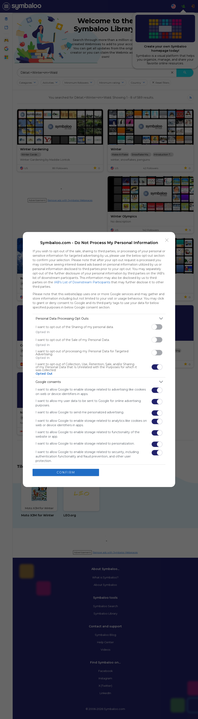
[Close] (167, 240)
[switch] (156, 327)
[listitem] (99, 318)
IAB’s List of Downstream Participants (82, 282)
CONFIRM (66, 472)
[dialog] (99, 359)
